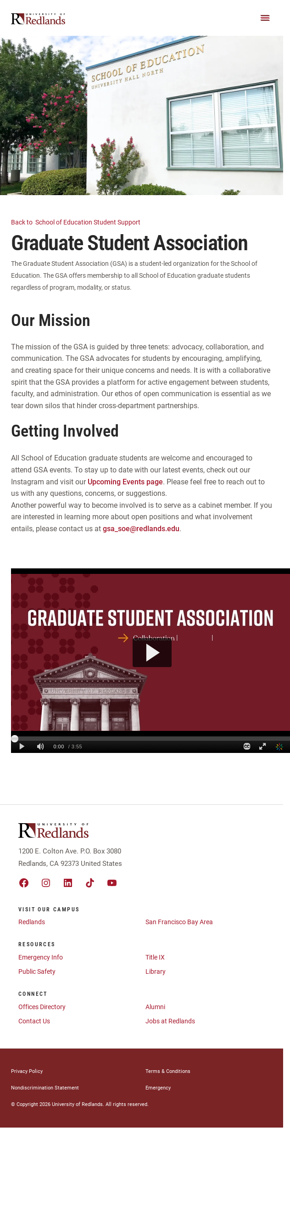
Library (155, 971)
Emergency (158, 1088)
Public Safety (37, 971)
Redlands (31, 922)
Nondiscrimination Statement (45, 1088)
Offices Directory (42, 1007)
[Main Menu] (265, 17)
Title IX (155, 957)
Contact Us (34, 1021)
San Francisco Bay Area (179, 922)
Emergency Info (40, 957)
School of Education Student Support (81, 221)
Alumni (155, 1007)
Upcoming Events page (125, 481)
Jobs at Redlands (170, 1021)
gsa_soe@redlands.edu (141, 528)
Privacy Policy (27, 1071)
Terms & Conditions (167, 1071)
